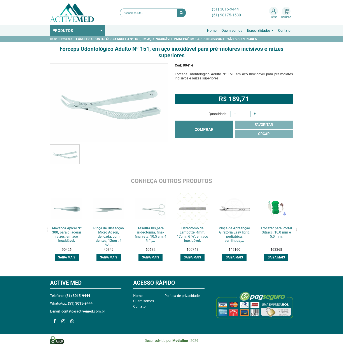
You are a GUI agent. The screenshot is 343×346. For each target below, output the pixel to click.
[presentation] (47, 229)
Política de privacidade (182, 296)
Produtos (62, 30)
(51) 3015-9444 (225, 9)
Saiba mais (66, 257)
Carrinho (286, 13)
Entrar (273, 13)
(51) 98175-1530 (226, 15)
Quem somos (231, 30)
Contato (284, 30)
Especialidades (259, 30)
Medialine (180, 341)
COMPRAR (204, 129)
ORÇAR (264, 134)
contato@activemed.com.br (83, 311)
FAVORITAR (264, 125)
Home (212, 30)
